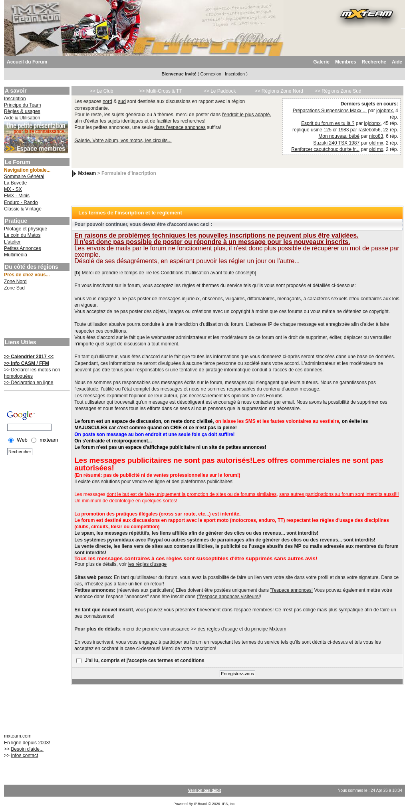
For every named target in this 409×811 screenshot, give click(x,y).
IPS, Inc (228, 804)
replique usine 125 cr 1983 (320, 130)
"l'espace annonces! (291, 590)
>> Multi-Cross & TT (160, 91)
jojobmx (384, 110)
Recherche (374, 62)
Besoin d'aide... (27, 749)
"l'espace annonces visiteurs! (229, 596)
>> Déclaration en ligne (28, 382)
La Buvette (15, 183)
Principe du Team (22, 105)
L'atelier (12, 242)
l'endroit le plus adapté (246, 114)
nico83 (376, 136)
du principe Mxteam (265, 629)
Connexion (210, 73)
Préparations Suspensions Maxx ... (330, 110)
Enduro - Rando (21, 202)
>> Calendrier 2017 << (29, 356)
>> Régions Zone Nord (278, 91)
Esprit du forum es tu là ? (327, 123)
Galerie (321, 62)
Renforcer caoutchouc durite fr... (325, 149)
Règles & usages (22, 111)
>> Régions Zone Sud (338, 91)
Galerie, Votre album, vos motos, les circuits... (122, 140)
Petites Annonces (22, 248)
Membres (345, 62)
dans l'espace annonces (179, 127)
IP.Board (200, 804)
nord (107, 101)
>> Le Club (101, 91)
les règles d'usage (147, 564)
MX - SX (13, 189)
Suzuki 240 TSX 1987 (336, 143)
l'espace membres (253, 610)
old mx (376, 143)
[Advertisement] (36, 315)
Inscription (235, 73)
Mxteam (87, 173)
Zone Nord (15, 281)
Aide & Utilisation (22, 118)
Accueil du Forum (27, 62)
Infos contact (24, 755)
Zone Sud (14, 288)
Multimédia (15, 255)
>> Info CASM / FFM (26, 363)
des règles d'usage (218, 629)
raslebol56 (369, 130)
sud (122, 101)
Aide (397, 62)
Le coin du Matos (22, 235)
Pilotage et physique (25, 229)
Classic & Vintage (23, 209)
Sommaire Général (24, 176)
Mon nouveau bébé (338, 136)
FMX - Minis (17, 195)
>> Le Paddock (220, 91)
